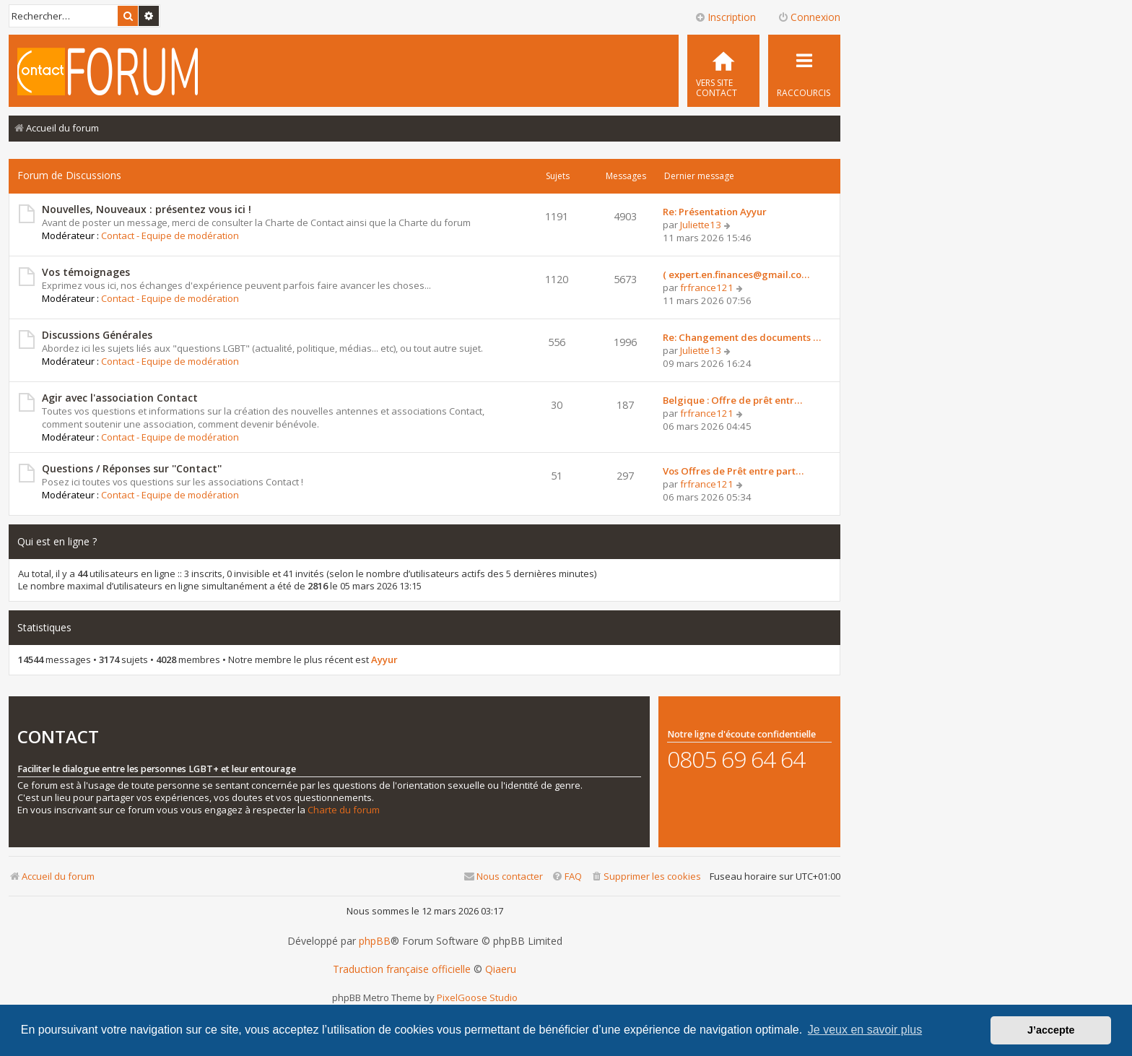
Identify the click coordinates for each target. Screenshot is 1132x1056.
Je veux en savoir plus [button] (865, 1029)
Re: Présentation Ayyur (715, 211)
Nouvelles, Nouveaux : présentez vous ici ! (146, 209)
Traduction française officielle (402, 969)
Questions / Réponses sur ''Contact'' (132, 468)
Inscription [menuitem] (725, 17)
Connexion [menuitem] (809, 17)
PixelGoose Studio (477, 997)
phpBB (375, 941)
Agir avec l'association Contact (120, 397)
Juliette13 (700, 224)
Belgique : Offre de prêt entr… (732, 400)
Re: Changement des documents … (742, 337)
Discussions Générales (97, 335)
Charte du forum (344, 810)
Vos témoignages (86, 272)
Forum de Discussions (69, 175)
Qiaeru (500, 969)
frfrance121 (706, 287)
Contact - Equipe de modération (170, 235)
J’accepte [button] (1051, 1030)
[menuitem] (723, 71)
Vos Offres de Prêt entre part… (733, 470)
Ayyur (384, 660)
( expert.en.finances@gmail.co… (736, 274)
